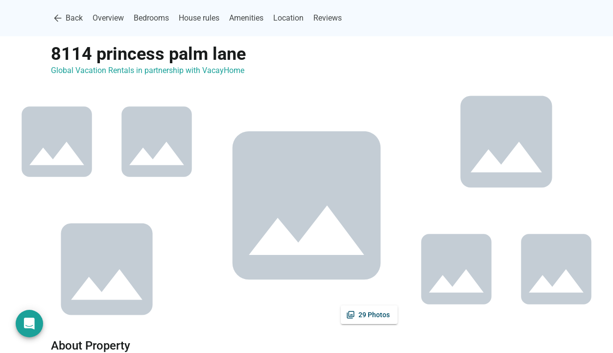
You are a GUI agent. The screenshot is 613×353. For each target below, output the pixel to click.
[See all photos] (369, 314)
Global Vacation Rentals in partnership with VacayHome (147, 70)
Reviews (327, 18)
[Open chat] (29, 323)
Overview (108, 18)
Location (288, 18)
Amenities (246, 18)
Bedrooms (151, 18)
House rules (199, 18)
